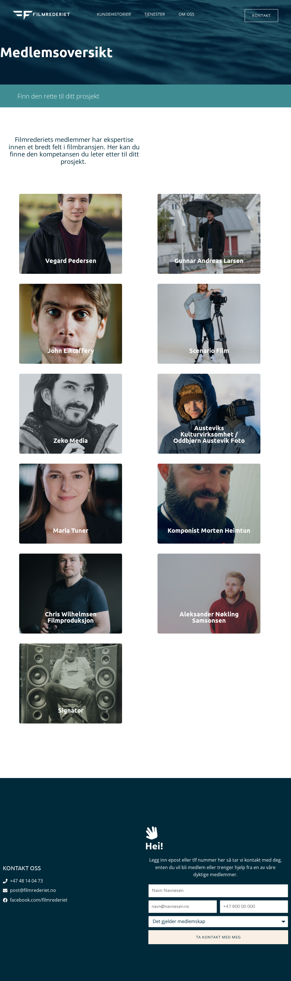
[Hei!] (151, 833)
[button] (261, 15)
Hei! (154, 845)
